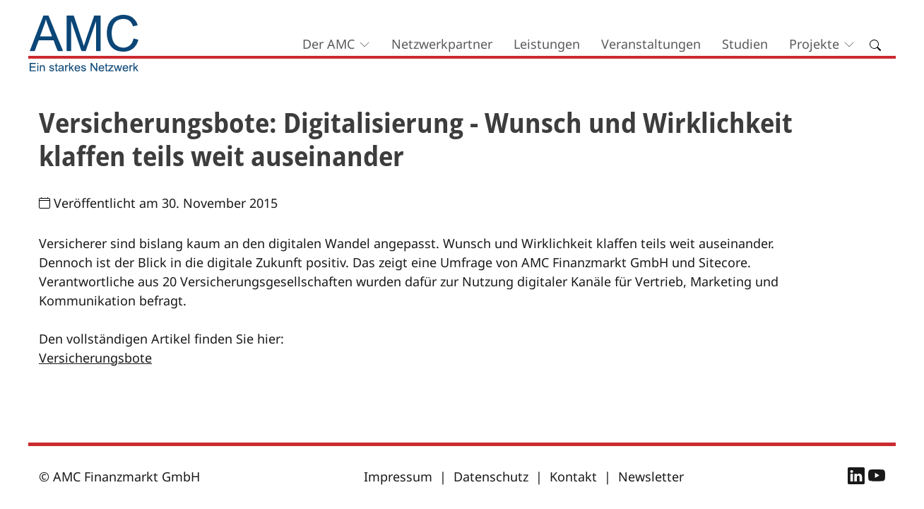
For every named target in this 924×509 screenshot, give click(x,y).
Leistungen (547, 43)
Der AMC (328, 43)
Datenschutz (491, 476)
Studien (745, 43)
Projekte (814, 43)
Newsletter (651, 476)
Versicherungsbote (95, 357)
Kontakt (573, 476)
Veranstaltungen (651, 43)
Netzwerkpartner (441, 43)
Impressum (398, 476)
